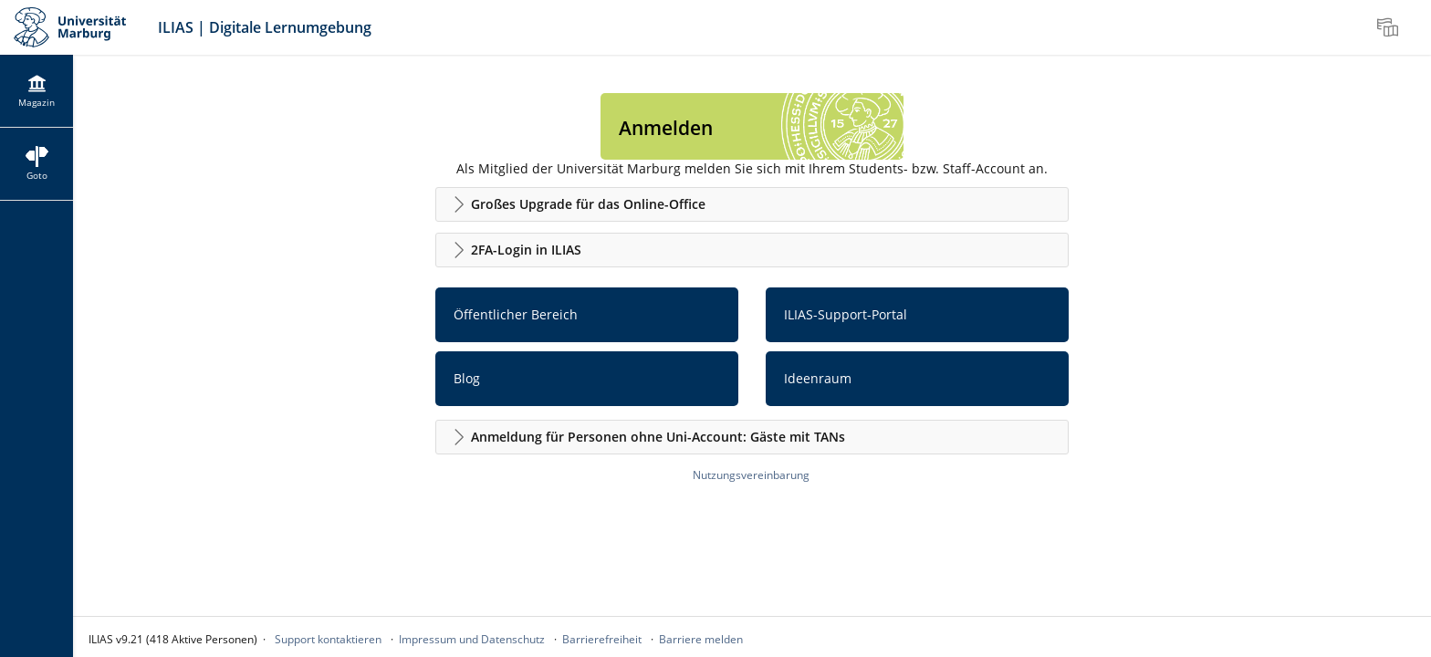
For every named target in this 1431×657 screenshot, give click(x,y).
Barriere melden (701, 639)
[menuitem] (1390, 27)
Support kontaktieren (328, 639)
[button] (752, 204)
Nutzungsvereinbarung (751, 475)
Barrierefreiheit (602, 639)
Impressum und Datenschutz (472, 639)
